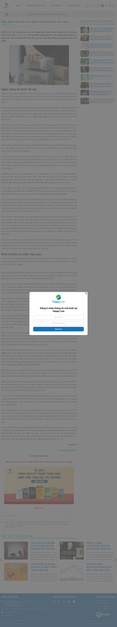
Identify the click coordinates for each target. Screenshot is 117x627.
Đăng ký (58, 329)
